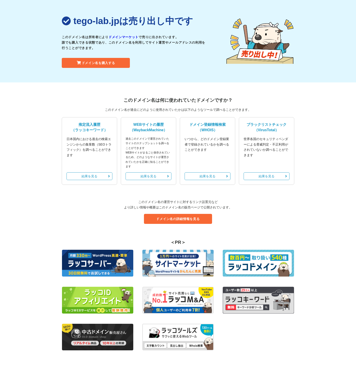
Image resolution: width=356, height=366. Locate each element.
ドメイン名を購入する (96, 63)
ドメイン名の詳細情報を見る (178, 219)
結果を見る (96, 176)
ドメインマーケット (123, 37)
